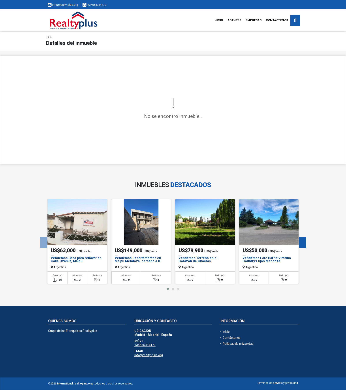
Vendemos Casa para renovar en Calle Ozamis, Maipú (76, 259)
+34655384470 (97, 4)
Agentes (234, 20)
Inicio (218, 20)
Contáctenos (277, 20)
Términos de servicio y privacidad (277, 382)
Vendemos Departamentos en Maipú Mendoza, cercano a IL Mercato (138, 261)
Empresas (253, 20)
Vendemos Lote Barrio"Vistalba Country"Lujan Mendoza (267, 259)
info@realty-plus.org (148, 355)
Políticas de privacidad (238, 343)
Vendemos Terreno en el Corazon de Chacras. (198, 259)
